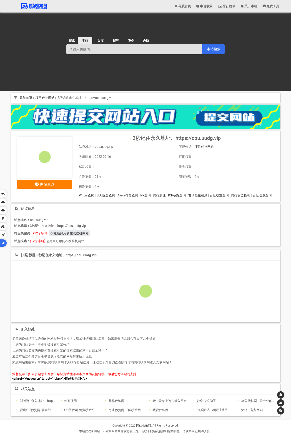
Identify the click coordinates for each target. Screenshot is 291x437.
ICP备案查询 (177, 195)
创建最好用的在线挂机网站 (69, 233)
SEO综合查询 (105, 195)
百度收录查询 (262, 195)
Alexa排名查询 (127, 195)
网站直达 (45, 184)
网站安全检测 (240, 195)
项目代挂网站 (45, 98)
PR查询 (145, 195)
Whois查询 (86, 195)
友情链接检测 (197, 195)
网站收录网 (143, 425)
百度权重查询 (219, 195)
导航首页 (26, 98)
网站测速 (159, 195)
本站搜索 (214, 49)
